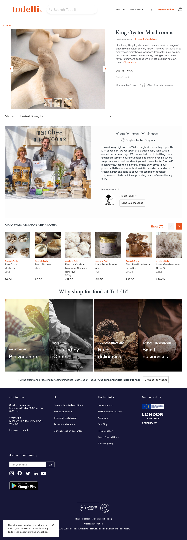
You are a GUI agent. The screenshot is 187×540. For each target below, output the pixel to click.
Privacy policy (105, 430)
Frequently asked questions (68, 405)
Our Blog (103, 424)
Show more (129, 62)
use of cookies (39, 531)
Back (6, 24)
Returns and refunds (64, 424)
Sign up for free (166, 9)
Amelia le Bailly (128, 195)
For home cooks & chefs (111, 411)
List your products (19, 430)
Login (151, 9)
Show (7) (156, 226)
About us (120, 9)
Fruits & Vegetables (146, 38)
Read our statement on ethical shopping (93, 518)
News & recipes (136, 9)
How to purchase (63, 411)
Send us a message (132, 202)
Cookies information (93, 523)
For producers (105, 405)
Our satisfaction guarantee (68, 430)
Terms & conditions (108, 437)
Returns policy (105, 443)
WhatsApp (15, 417)
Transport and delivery (65, 417)
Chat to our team (155, 379)
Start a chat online (19, 405)
